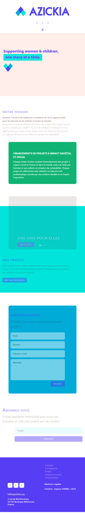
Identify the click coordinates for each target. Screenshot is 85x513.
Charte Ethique (50, 478)
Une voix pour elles (38, 240)
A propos (48, 465)
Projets (47, 471)
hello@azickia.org (16, 494)
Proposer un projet (52, 475)
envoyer (56, 384)
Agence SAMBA (61, 489)
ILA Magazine (50, 468)
